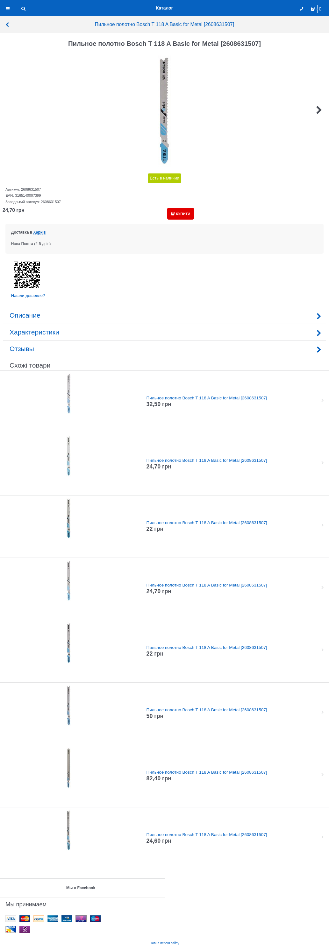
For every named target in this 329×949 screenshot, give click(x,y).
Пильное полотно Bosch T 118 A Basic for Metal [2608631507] (119, 24)
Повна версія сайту (164, 943)
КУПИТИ (183, 214)
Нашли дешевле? (28, 295)
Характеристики (164, 332)
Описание (164, 315)
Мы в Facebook (80, 888)
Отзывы (164, 348)
